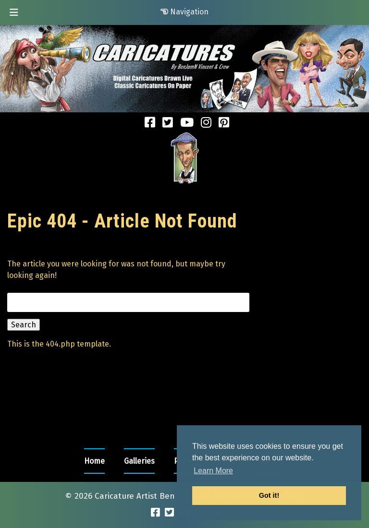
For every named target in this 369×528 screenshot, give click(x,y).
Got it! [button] (269, 495)
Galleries (139, 461)
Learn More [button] (213, 471)
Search (23, 324)
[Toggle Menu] (14, 12)
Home (94, 461)
